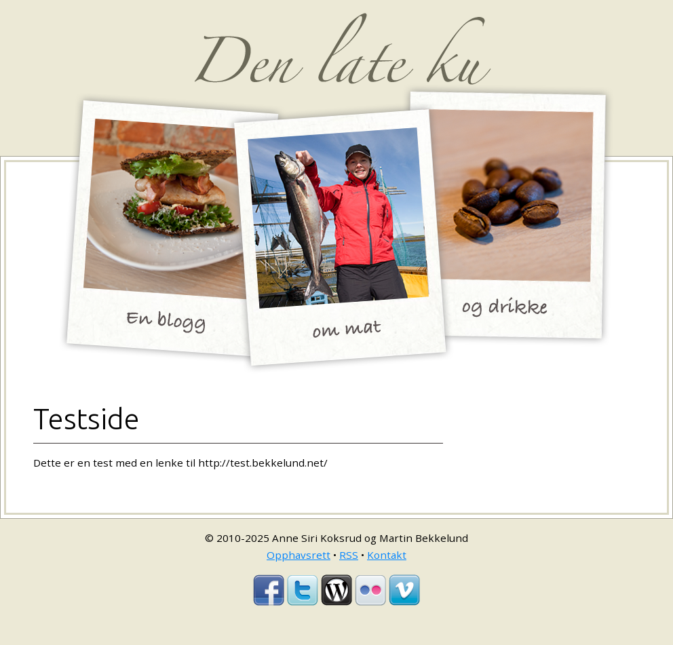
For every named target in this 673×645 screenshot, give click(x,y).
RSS (348, 555)
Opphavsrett (298, 555)
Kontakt (386, 555)
